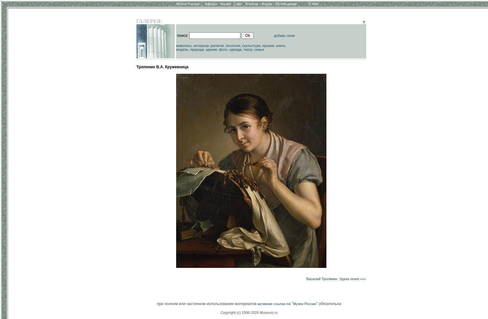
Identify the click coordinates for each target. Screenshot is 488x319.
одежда (235, 49)
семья (259, 49)
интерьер (201, 46)
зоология (233, 46)
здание (211, 49)
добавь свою (284, 36)
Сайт (238, 4)
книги (280, 46)
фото (223, 49)
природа (197, 49)
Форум (266, 4)
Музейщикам (286, 4)
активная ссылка (271, 304)
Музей (225, 4)
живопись (184, 46)
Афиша (211, 4)
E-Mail (314, 4)
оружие (268, 46)
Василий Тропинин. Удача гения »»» (336, 279)
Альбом (251, 4)
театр (247, 49)
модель (182, 49)
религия (217, 46)
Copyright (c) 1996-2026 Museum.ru (249, 312)
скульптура (251, 46)
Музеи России (189, 4)
